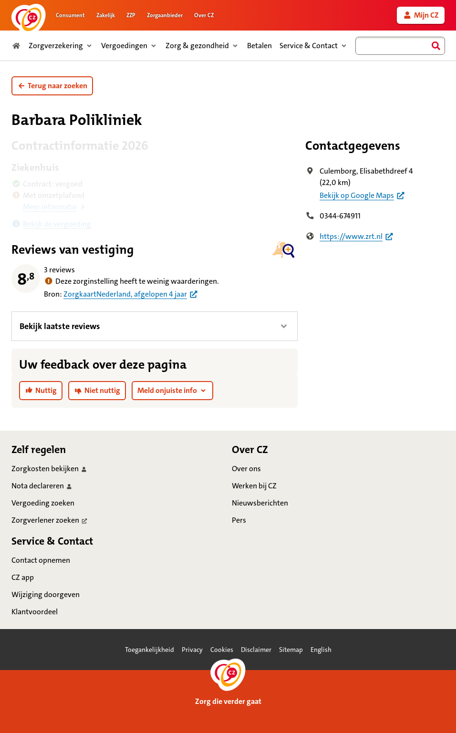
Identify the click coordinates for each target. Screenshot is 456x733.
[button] (52, 85)
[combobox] (400, 45)
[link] (421, 15)
